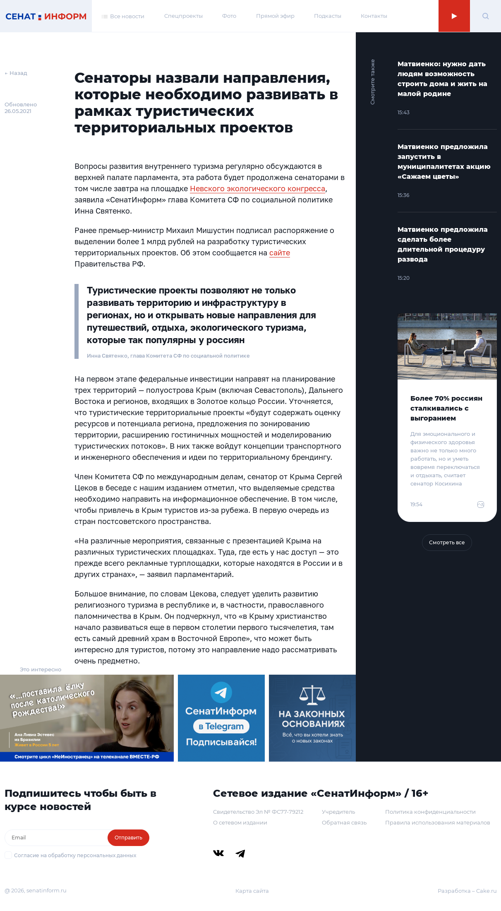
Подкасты (327, 15)
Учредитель (338, 811)
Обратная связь (344, 822)
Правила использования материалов (437, 822)
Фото (229, 15)
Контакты (374, 15)
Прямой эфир (275, 15)
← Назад (16, 73)
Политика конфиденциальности (430, 811)
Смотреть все (447, 542)
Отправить (128, 837)
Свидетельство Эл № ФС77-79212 (258, 811)
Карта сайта (252, 890)
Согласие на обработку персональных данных (75, 855)
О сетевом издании (240, 822)
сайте (279, 252)
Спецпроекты (183, 15)
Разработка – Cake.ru (467, 890)
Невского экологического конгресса (257, 188)
